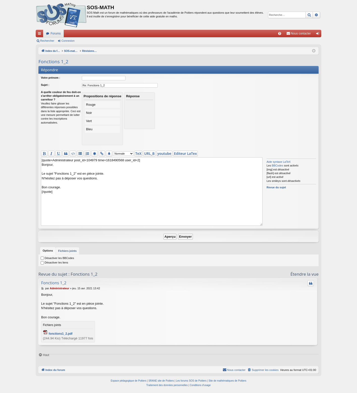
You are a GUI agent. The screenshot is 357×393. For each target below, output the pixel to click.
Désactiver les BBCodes (57, 258)
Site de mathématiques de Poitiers (227, 380)
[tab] (48, 251)
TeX (138, 153)
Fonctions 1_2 (53, 61)
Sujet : (45, 84)
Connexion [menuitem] (318, 34)
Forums (56, 33)
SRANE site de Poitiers (161, 380)
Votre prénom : (50, 77)
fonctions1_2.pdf (60, 333)
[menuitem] (279, 33)
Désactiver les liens (54, 262)
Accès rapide (40, 34)
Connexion (68, 40)
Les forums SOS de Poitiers (191, 380)
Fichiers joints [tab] (67, 251)
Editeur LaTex (185, 153)
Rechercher (47, 40)
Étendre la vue (305, 274)
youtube (164, 153)
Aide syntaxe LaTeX (279, 161)
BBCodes (277, 165)
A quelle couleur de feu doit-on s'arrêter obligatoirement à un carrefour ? (61, 96)
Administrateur (59, 288)
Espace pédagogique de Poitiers (129, 380)
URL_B (149, 153)
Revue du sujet (276, 187)
